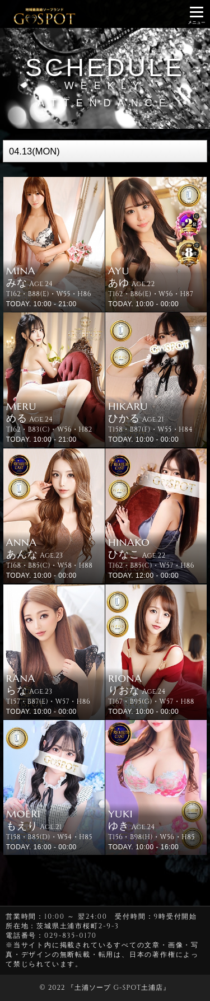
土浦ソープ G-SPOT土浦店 (118, 987)
